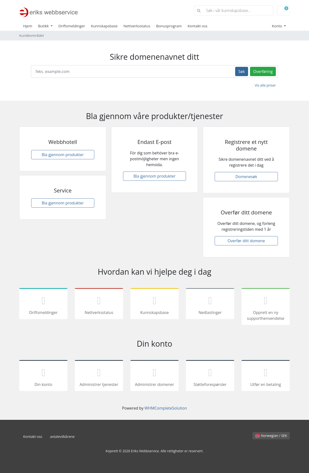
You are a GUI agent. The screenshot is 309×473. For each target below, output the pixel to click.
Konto (277, 25)
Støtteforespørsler (210, 376)
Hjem (27, 25)
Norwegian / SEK (271, 435)
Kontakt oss (198, 25)
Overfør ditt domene (246, 240)
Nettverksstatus (137, 25)
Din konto (43, 376)
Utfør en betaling (265, 376)
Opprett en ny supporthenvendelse (265, 307)
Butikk (44, 25)
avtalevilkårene (62, 436)
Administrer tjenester (99, 376)
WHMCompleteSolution (166, 408)
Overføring (263, 71)
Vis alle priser (265, 85)
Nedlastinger (210, 304)
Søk (241, 71)
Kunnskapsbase (104, 25)
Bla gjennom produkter (63, 154)
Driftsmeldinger (71, 25)
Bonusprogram (169, 25)
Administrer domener (154, 376)
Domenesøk (246, 176)
